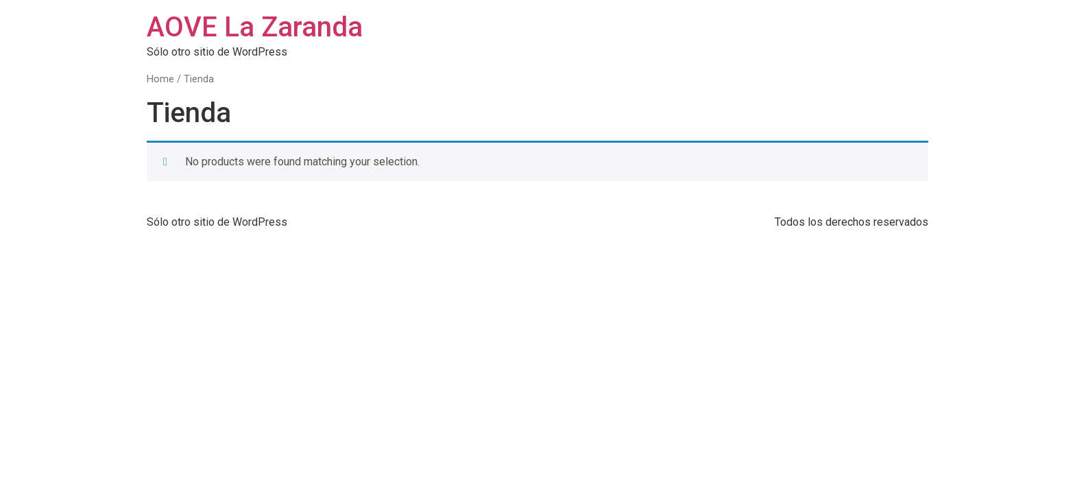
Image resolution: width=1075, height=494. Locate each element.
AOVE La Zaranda (255, 27)
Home (160, 79)
